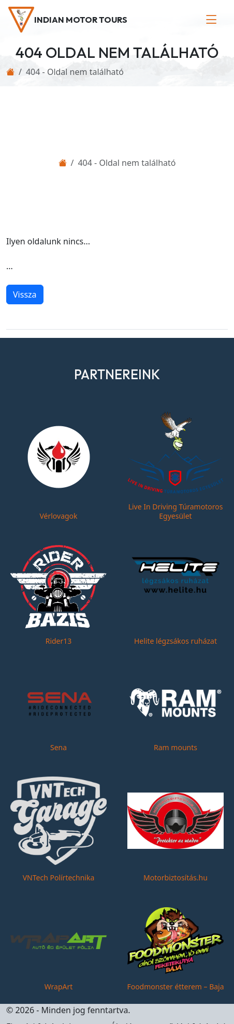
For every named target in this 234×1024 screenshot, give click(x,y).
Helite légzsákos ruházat (175, 641)
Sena (58, 747)
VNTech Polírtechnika (59, 877)
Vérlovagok (58, 516)
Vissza (25, 294)
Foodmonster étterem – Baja (175, 986)
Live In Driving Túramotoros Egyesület (175, 511)
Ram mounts (175, 747)
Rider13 (59, 641)
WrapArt (59, 986)
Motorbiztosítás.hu (175, 877)
